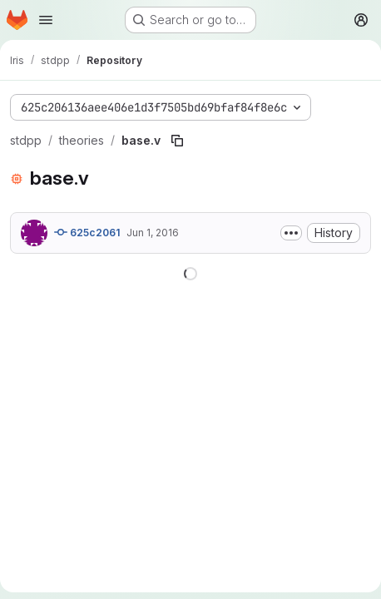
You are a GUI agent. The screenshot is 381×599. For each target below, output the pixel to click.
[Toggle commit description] (291, 232)
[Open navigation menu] (45, 20)
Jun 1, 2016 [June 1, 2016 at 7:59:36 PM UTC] (152, 232)
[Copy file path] (177, 140)
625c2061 (87, 232)
